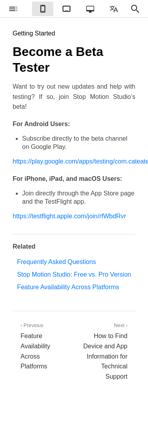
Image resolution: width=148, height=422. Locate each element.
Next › (105, 351)
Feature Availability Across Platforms (68, 287)
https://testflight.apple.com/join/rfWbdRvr (69, 216)
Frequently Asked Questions (56, 261)
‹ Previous (43, 346)
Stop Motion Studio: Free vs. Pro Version (74, 274)
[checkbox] (13, 9)
